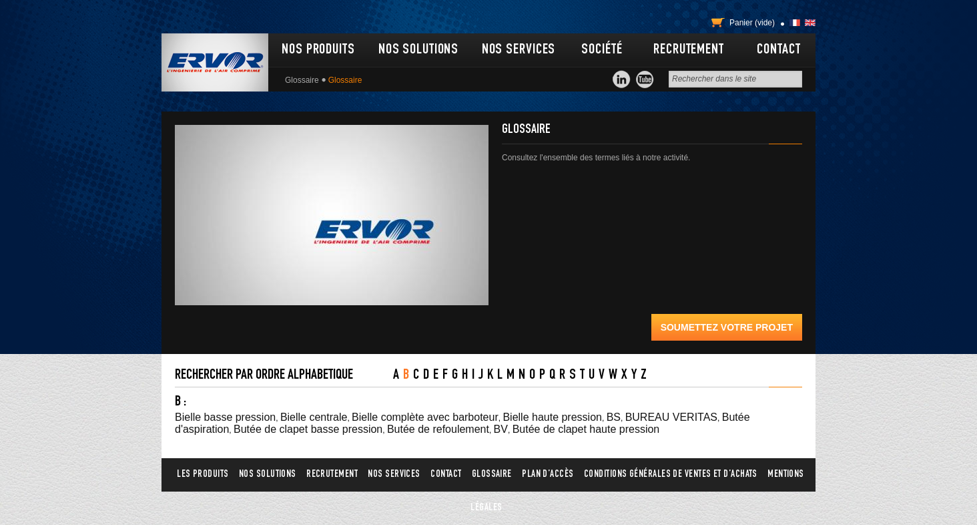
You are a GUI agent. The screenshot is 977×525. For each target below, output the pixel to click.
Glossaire (302, 80)
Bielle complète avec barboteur (425, 417)
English (810, 22)
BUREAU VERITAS (671, 417)
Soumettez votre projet (727, 327)
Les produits (202, 475)
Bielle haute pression (552, 417)
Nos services (519, 50)
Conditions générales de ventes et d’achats (670, 475)
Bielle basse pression (225, 417)
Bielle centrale (314, 417)
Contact (778, 50)
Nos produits (318, 50)
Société (601, 50)
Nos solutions (418, 50)
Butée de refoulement (438, 429)
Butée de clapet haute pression (586, 429)
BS (614, 417)
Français (794, 22)
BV (501, 429)
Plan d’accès (547, 475)
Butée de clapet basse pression (308, 429)
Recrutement (688, 50)
